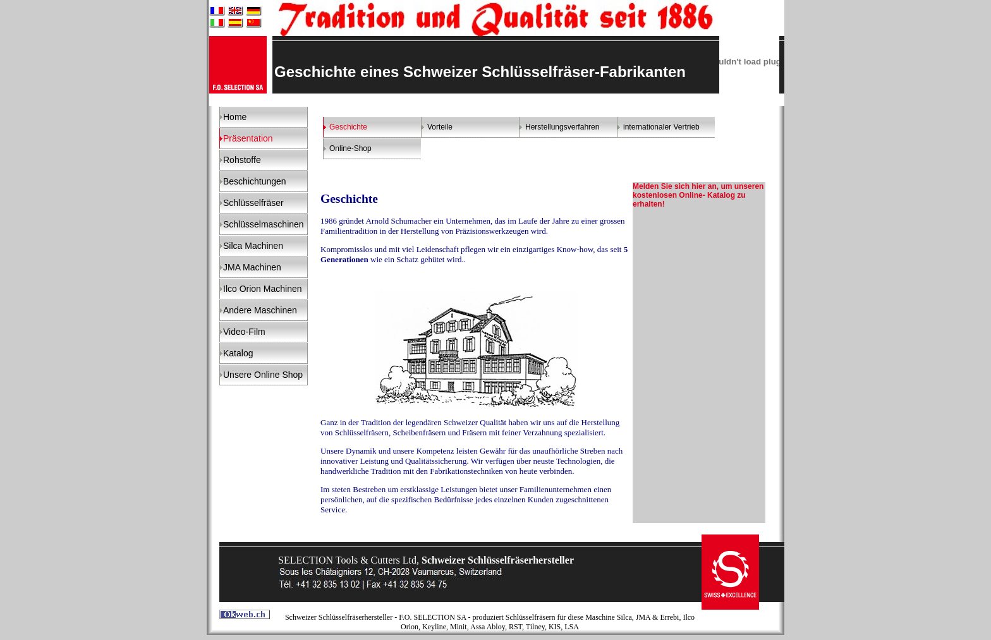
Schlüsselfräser (253, 203)
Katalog (238, 353)
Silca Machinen (253, 246)
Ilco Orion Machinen (262, 289)
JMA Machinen (252, 267)
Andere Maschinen (260, 310)
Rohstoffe (242, 160)
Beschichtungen (254, 181)
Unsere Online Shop (263, 375)
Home (234, 117)
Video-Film (244, 332)
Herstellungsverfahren (562, 127)
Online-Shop (350, 148)
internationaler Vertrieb (661, 127)
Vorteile (440, 127)
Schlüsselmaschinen (263, 224)
